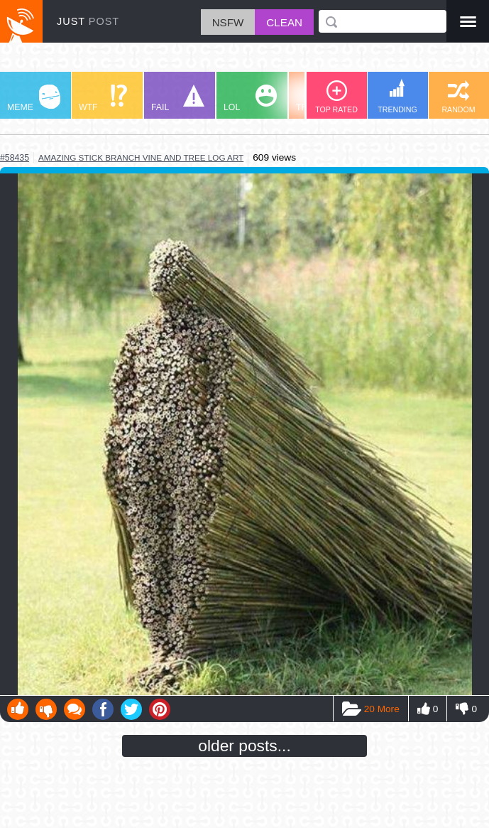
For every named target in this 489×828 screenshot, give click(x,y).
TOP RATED (336, 97)
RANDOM (458, 97)
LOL (250, 98)
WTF (103, 98)
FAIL (177, 98)
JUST (88, 21)
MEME (33, 98)
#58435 (14, 158)
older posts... (244, 745)
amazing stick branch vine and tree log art (140, 157)
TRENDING (397, 96)
